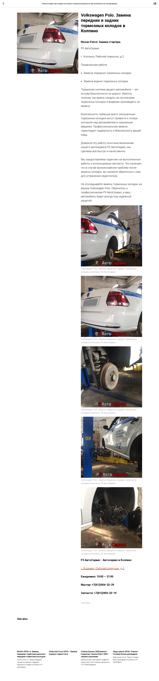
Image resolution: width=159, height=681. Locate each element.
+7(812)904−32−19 (105, 593)
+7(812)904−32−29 (103, 584)
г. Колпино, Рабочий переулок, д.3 (102, 568)
